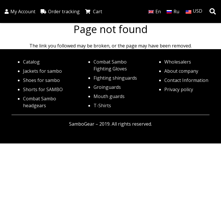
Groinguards (107, 87)
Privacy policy (178, 89)
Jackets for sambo (42, 71)
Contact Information (186, 80)
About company (181, 71)
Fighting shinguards (115, 78)
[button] (213, 11)
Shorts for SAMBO (43, 89)
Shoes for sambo (41, 80)
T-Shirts (102, 105)
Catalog (31, 62)
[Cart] (88, 11)
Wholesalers (177, 62)
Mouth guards (109, 96)
